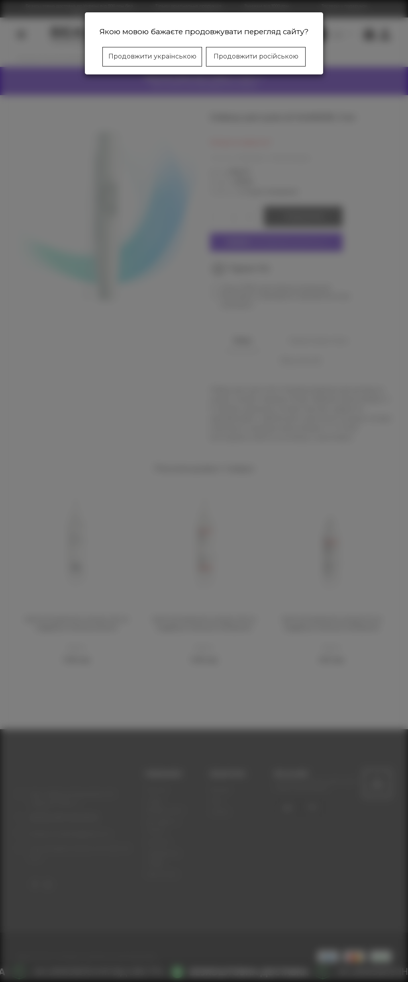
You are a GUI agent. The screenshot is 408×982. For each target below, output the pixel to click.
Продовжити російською (256, 56)
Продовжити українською (152, 56)
